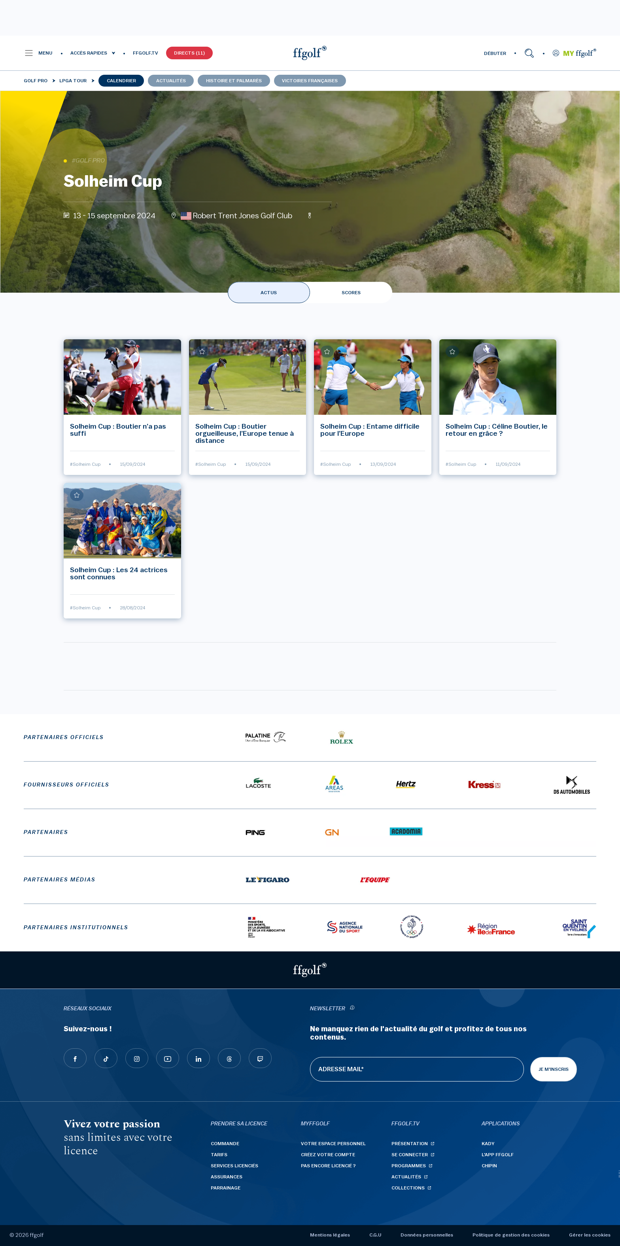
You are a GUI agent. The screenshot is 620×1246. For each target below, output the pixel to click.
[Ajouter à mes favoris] (76, 351)
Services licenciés (234, 1165)
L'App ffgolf (498, 1154)
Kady (488, 1143)
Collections (408, 1187)
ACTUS (269, 292)
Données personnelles (427, 1235)
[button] (38, 53)
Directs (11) (189, 53)
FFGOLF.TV (145, 53)
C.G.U (375, 1235)
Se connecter (409, 1154)
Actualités (171, 80)
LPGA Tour (73, 80)
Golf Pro (35, 80)
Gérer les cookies (590, 1235)
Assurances (226, 1176)
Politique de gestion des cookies (511, 1235)
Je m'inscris (554, 1069)
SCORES (351, 292)
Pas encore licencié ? (328, 1165)
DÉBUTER (495, 53)
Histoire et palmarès (234, 80)
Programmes (408, 1165)
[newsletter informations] (352, 1009)
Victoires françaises (310, 80)
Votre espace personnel (333, 1143)
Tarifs (219, 1154)
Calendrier (121, 80)
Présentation (409, 1143)
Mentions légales (330, 1235)
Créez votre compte (328, 1154)
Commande (225, 1143)
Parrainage (225, 1187)
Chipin (489, 1165)
